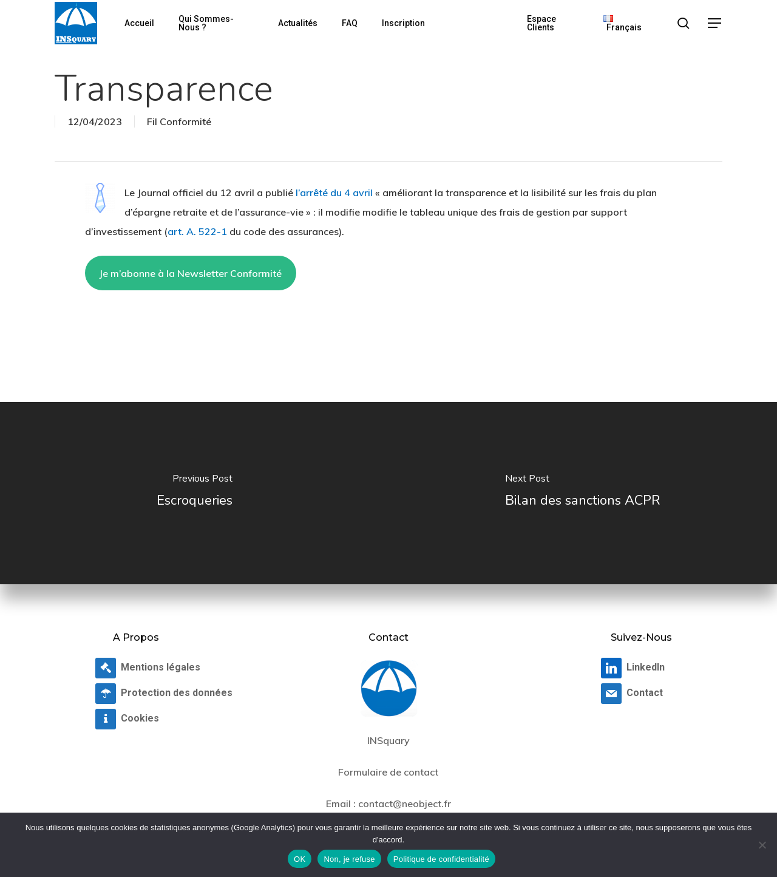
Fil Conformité (179, 121)
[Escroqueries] (194, 493)
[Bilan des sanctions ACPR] (582, 493)
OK (299, 859)
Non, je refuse (349, 859)
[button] (715, 23)
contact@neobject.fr (404, 803)
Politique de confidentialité (441, 859)
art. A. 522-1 (197, 231)
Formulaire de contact (388, 772)
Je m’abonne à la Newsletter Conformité (190, 273)
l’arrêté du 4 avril (334, 192)
